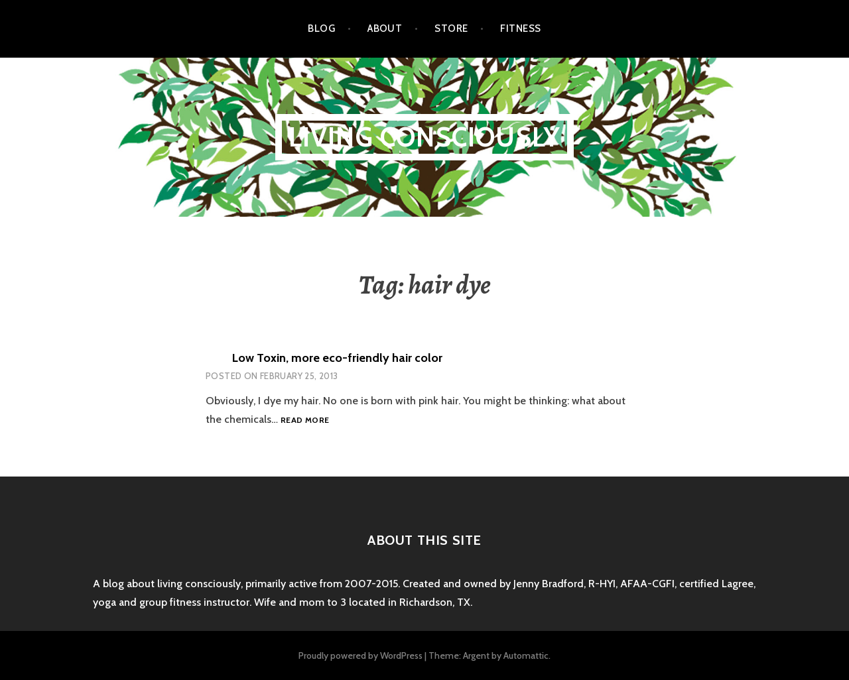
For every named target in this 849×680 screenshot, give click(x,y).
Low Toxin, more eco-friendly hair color (337, 358)
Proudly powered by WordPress (360, 655)
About (384, 28)
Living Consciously (425, 137)
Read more (305, 420)
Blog (321, 28)
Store (451, 28)
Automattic (526, 655)
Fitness (520, 28)
